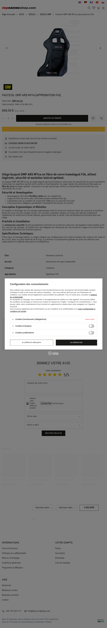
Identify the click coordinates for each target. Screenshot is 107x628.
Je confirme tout (76, 343)
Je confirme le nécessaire (31, 343)
